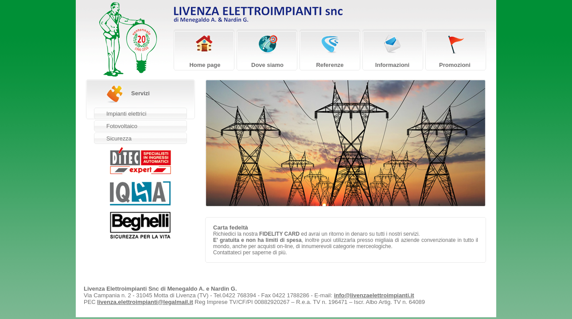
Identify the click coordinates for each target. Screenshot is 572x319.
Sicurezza (119, 138)
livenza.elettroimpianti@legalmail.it (145, 302)
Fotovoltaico (121, 126)
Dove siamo (267, 65)
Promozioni (455, 65)
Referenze (329, 65)
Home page (204, 65)
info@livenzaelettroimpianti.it (374, 295)
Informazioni (392, 65)
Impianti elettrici (126, 113)
